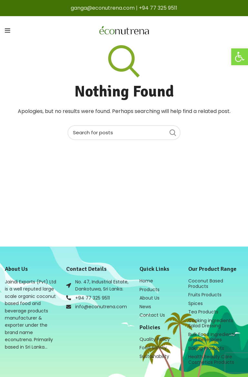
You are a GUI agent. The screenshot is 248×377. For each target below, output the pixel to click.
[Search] (124, 132)
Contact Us (152, 314)
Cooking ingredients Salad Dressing (210, 322)
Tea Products (203, 311)
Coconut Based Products (205, 283)
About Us (150, 297)
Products (150, 289)
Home (146, 281)
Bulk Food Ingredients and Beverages (212, 335)
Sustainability (154, 355)
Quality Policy (155, 338)
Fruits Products (205, 294)
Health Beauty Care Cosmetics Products (211, 357)
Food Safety (153, 346)
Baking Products (206, 346)
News (145, 306)
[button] (239, 56)
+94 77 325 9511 (158, 8)
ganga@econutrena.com (103, 8)
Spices (195, 303)
